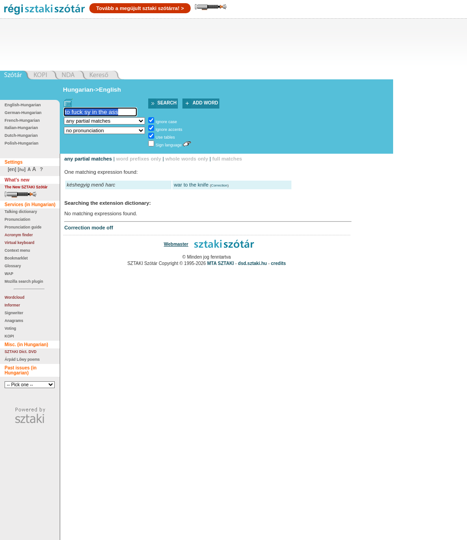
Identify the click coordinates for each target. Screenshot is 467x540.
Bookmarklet (16, 258)
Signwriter (14, 313)
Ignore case (166, 121)
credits (278, 263)
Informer (12, 305)
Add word (205, 102)
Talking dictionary (21, 211)
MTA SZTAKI (220, 263)
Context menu (17, 250)
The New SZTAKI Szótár (26, 187)
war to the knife (191, 184)
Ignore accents (169, 129)
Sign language (169, 145)
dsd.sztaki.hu (252, 263)
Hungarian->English (92, 89)
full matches (227, 158)
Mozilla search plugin (24, 281)
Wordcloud (15, 297)
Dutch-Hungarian (21, 135)
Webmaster (176, 244)
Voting (10, 328)
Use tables (165, 137)
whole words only (187, 158)
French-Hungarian (22, 120)
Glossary (13, 266)
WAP (9, 273)
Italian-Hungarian (21, 127)
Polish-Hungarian (21, 143)
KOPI (9, 336)
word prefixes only (138, 158)
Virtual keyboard (19, 242)
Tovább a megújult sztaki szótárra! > (140, 8)
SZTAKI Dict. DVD (20, 351)
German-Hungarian (23, 112)
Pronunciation (17, 219)
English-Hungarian (23, 105)
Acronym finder (19, 235)
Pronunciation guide (23, 227)
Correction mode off (88, 227)
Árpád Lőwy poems (22, 359)
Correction (219, 185)
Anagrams (14, 320)
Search (166, 102)
